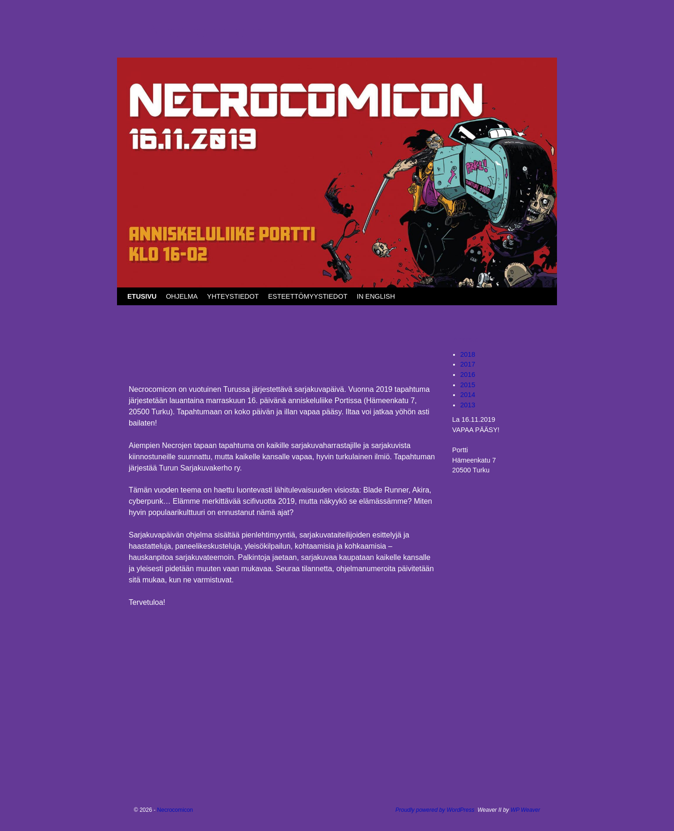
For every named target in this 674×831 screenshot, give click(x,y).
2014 (467, 394)
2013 (467, 405)
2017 (467, 364)
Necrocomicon (206, 31)
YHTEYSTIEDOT (232, 296)
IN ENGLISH (376, 296)
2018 (467, 354)
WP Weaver (525, 810)
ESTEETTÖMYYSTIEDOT (308, 296)
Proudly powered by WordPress (435, 810)
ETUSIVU (141, 296)
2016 (467, 374)
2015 (467, 385)
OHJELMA (182, 296)
